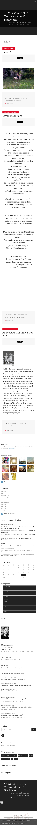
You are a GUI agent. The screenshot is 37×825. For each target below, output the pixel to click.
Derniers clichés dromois (9, 691)
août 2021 (3, 491)
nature (22, 98)
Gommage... (5, 665)
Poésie (26, 314)
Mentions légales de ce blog (15, 818)
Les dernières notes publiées (18, 817)
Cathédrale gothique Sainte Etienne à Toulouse (16, 685)
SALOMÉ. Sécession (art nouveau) (12, 715)
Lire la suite (12, 448)
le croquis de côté (29, 546)
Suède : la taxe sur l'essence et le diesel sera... (14, 542)
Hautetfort (21, 815)
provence (7, 428)
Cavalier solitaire (12, 116)
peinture (9, 755)
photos (27, 96)
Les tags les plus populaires (28, 817)
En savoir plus (21, 823)
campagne (14, 100)
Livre (5, 594)
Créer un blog (16, 815)
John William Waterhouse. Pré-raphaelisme (15, 699)
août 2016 (3, 504)
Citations (6, 591)
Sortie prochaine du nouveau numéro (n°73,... (13, 530)
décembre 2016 (5, 495)
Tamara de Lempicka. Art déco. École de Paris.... (16, 707)
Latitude (11, 548)
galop (19, 100)
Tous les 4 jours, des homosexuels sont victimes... (15, 526)
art (13, 317)
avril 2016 (3, 510)
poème (10, 317)
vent (16, 428)
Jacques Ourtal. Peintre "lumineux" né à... (14, 679)
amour (14, 755)
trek (26, 98)
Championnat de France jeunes (10, 554)
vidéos (5, 611)
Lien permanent (10, 96)
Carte (3, 618)
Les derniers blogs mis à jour (8, 817)
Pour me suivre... (6, 657)
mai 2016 (3, 508)
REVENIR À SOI (6, 649)
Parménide (11, 426)
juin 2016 (3, 506)
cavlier (21, 317)
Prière (5, 606)
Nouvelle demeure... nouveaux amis (12, 673)
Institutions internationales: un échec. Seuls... (13, 550)
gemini (18, 98)
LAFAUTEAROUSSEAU (7, 524)
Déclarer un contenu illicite (6, 818)
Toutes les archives (9, 513)
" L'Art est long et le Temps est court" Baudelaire (16, 16)
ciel (8, 759)
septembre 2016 (5, 502)
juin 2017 (3, 493)
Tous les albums (8, 482)
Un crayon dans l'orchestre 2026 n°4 (11, 546)
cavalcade (17, 426)
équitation (8, 100)
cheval (14, 98)
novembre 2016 (5, 498)
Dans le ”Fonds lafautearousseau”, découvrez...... (15, 523)
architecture (7, 586)
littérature (20, 755)
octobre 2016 (4, 500)
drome (3, 755)
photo (10, 98)
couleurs (4, 759)
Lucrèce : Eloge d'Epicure (8, 538)
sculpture (6, 609)
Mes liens (6, 596)
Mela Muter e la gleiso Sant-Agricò (11, 534)
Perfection (4, 548)
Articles (5, 589)
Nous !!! (6, 52)
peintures (6, 599)
